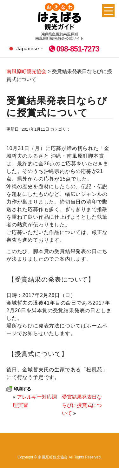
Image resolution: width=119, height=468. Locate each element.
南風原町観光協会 (59, 16)
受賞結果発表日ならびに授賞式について (82, 405)
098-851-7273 (77, 49)
